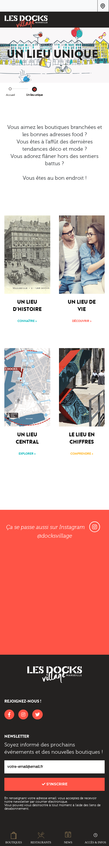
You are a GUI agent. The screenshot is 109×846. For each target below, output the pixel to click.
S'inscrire (54, 784)
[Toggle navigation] (100, 20)
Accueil (10, 94)
